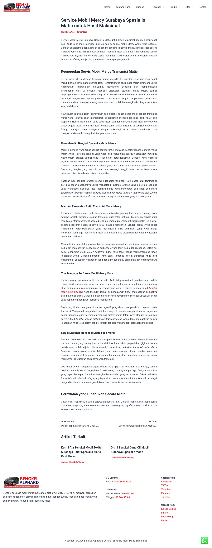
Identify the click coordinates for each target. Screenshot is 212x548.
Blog (191, 7)
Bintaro (165, 512)
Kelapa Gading (168, 508)
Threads (165, 497)
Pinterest (166, 493)
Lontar (64, 462)
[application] (149, 7)
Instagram (166, 481)
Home (113, 7)
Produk (177, 7)
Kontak (203, 7)
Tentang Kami (128, 7)
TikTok (164, 485)
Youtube (165, 489)
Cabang (145, 7)
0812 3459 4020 (122, 481)
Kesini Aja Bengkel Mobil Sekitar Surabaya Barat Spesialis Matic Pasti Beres (82, 452)
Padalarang (167, 516)
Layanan (161, 7)
